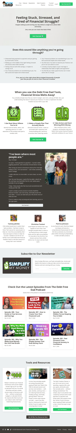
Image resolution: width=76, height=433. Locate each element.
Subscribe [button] (66, 269)
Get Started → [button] (26, 205)
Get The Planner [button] (62, 409)
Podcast (25, 3)
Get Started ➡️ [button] (66, 4)
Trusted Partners (50, 4)
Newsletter (32, 3)
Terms (59, 429)
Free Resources (18, 4)
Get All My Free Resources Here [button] (38, 417)
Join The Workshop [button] (14, 408)
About (70, 429)
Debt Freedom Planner (41, 4)
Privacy (65, 429)
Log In (56, 4)
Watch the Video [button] (38, 409)
